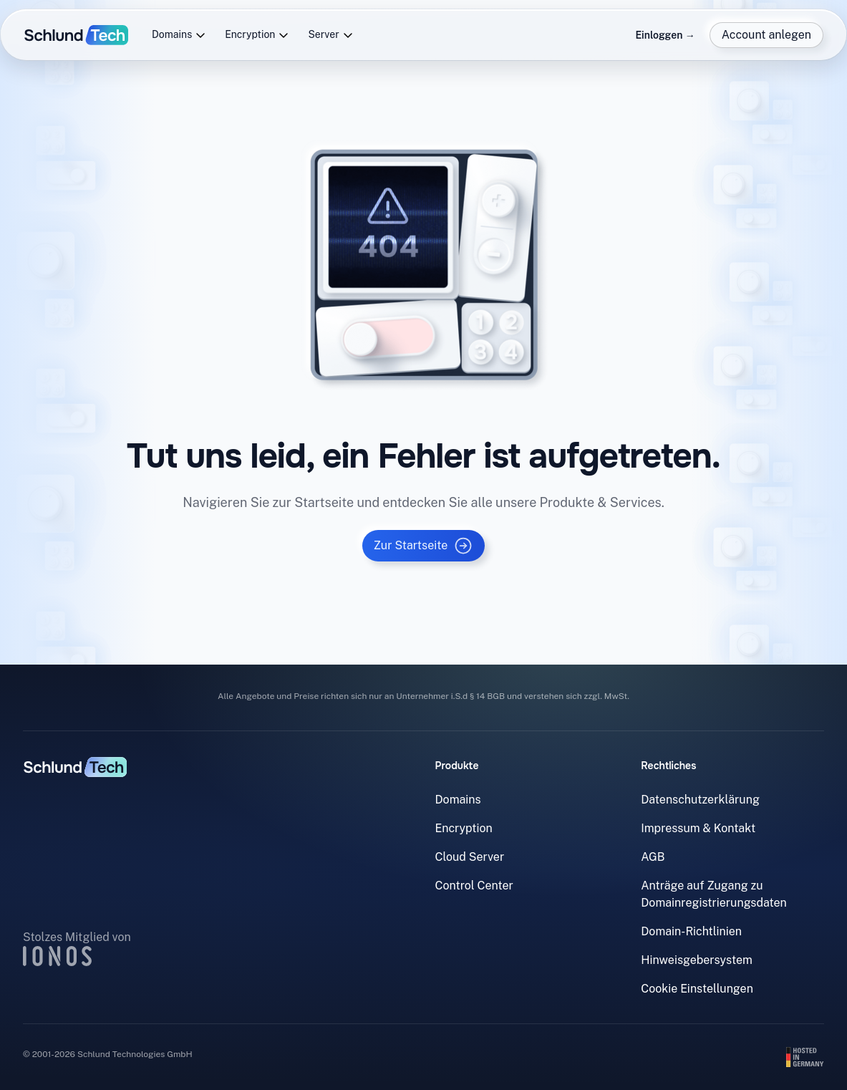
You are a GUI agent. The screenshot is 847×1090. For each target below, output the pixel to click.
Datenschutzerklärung (700, 799)
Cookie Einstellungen (697, 988)
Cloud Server (470, 857)
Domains (179, 35)
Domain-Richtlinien (691, 931)
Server (330, 35)
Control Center (474, 885)
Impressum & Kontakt (698, 828)
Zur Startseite (424, 546)
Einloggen (664, 35)
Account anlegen (766, 35)
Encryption (257, 35)
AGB (652, 857)
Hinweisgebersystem (696, 960)
